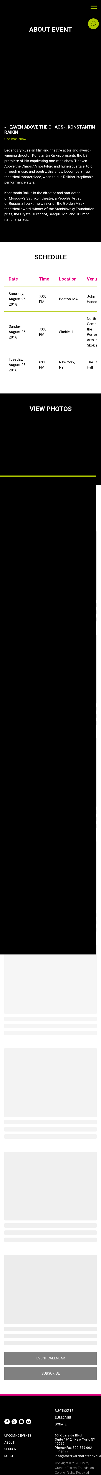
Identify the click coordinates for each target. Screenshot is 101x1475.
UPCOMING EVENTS (17, 1435)
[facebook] (7, 1421)
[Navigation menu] (94, 7)
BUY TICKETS (64, 1410)
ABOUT (9, 1442)
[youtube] (28, 1421)
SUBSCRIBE (63, 1417)
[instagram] (21, 1421)
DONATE (61, 1424)
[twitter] (14, 1421)
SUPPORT (11, 1449)
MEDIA (8, 1456)
